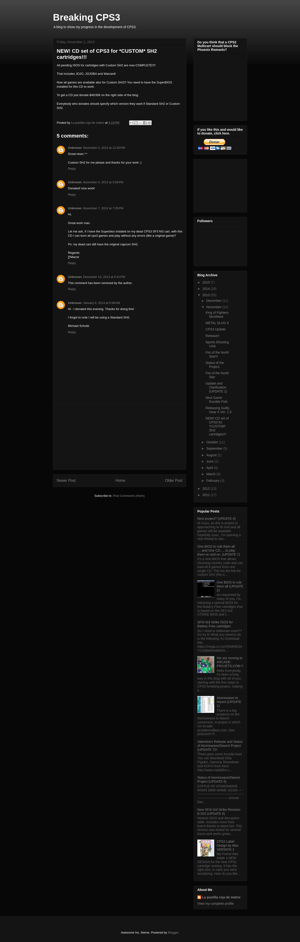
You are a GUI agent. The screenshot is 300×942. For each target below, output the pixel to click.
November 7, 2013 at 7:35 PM (103, 208)
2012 (206, 488)
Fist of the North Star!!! (217, 354)
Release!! (212, 336)
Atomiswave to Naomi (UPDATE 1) (229, 702)
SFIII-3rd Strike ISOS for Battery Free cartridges (215, 624)
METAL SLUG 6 (217, 323)
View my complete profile (215, 903)
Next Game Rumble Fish (217, 400)
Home (120, 480)
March (211, 474)
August (211, 455)
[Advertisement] (119, 436)
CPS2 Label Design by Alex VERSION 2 (228, 845)
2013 (206, 295)
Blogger (173, 932)
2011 (206, 495)
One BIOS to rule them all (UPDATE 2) (230, 586)
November (214, 307)
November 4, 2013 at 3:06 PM (103, 182)
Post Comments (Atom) (129, 495)
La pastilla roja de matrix (221, 897)
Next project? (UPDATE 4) (216, 518)
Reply (72, 168)
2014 (206, 289)
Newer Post (66, 480)
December (214, 301)
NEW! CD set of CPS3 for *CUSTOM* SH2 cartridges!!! (217, 426)
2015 (206, 282)
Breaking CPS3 (86, 17)
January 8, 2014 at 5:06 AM (101, 303)
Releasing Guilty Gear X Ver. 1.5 (219, 410)
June (210, 461)
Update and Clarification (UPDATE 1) (216, 387)
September (214, 448)
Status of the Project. (215, 365)
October (212, 442)
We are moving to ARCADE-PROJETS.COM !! (230, 662)
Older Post (173, 480)
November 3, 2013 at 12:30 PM (104, 148)
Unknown (75, 148)
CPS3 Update (216, 329)
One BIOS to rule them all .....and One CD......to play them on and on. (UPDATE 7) (218, 550)
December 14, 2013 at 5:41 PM (104, 277)
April (210, 468)
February (213, 480)
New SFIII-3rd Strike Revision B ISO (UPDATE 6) (218, 811)
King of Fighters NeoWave (217, 314)
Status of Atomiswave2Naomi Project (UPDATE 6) (218, 779)
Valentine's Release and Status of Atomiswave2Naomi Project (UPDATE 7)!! (220, 745)
